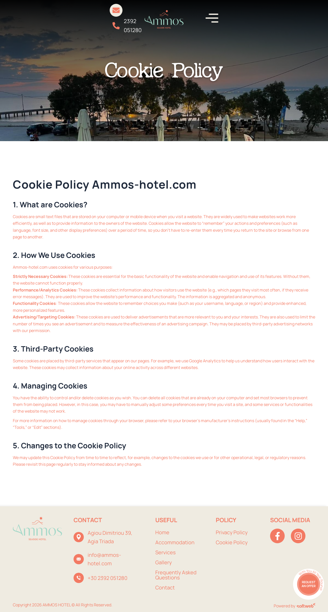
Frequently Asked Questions (176, 575)
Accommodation (174, 542)
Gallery (163, 562)
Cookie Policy (232, 542)
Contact (165, 587)
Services (165, 552)
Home (162, 532)
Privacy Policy (232, 532)
